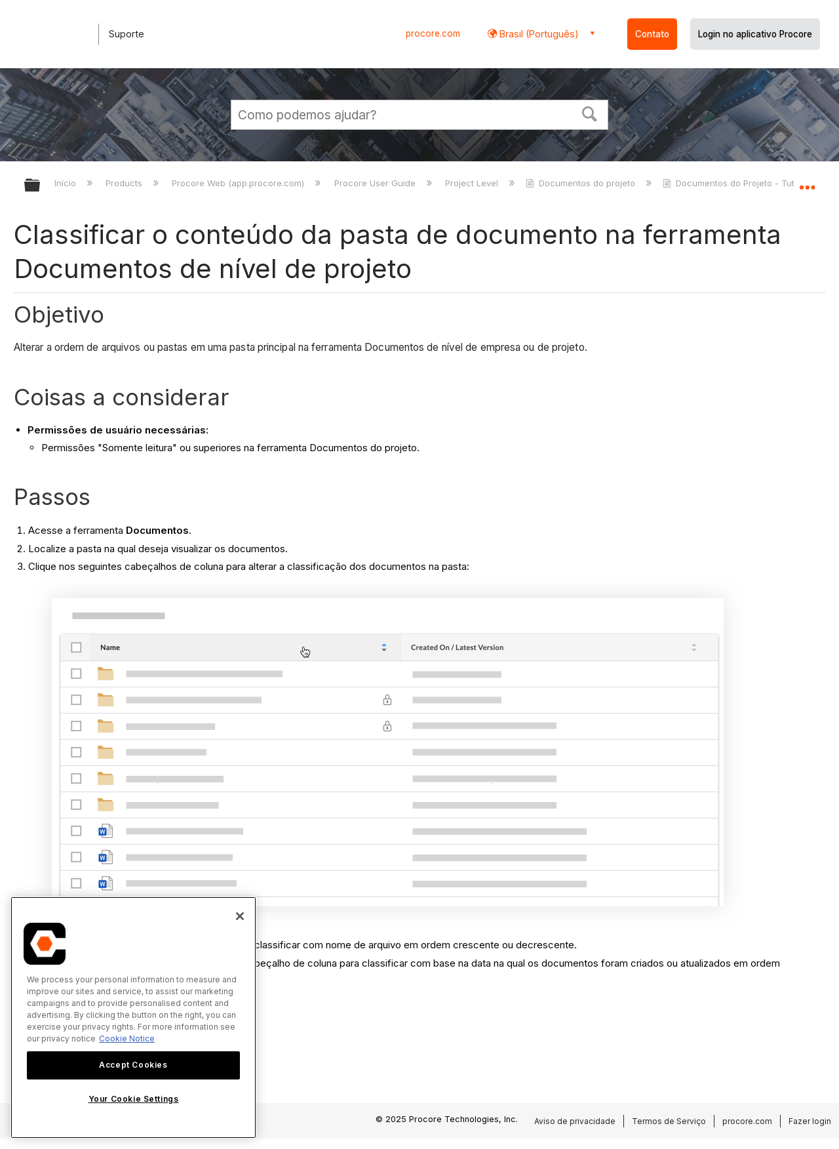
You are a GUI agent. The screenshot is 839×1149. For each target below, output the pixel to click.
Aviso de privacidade (574, 1121)
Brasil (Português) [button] (538, 33)
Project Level (473, 183)
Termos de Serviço (669, 1121)
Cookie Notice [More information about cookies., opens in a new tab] (127, 1038)
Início (66, 183)
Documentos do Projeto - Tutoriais (741, 183)
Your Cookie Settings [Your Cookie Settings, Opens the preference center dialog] (133, 1099)
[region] (133, 1018)
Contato (652, 34)
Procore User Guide (376, 183)
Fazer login (810, 1121)
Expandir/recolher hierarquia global (40, 185)
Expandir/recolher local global (807, 182)
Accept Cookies (133, 1065)
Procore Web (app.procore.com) (239, 183)
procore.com (433, 33)
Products (125, 183)
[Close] (239, 916)
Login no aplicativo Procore (755, 34)
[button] (590, 112)
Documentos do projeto (582, 183)
